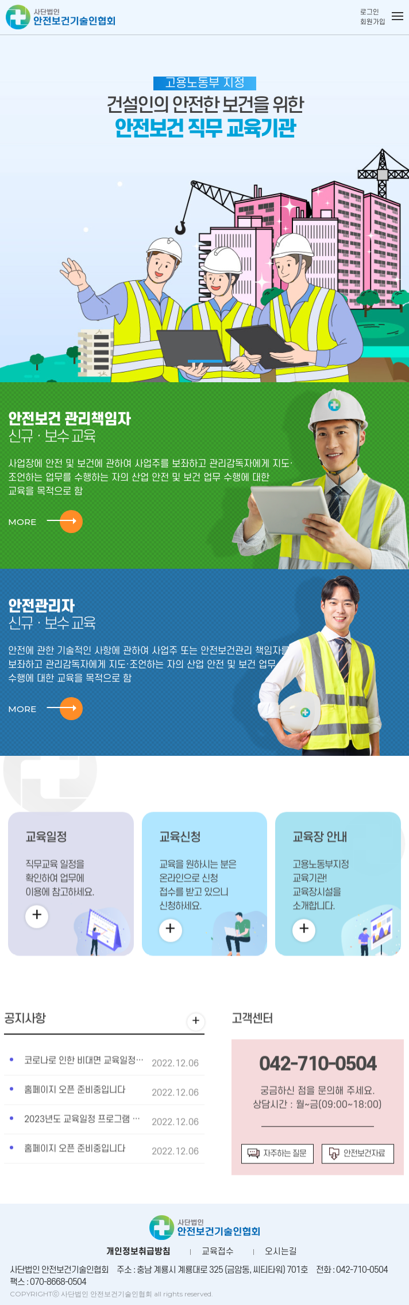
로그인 (369, 12)
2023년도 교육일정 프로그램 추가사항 (94, 1147)
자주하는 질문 (277, 1181)
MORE (42, 521)
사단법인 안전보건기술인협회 (60, 21)
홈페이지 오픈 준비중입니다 (74, 1118)
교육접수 (218, 1252)
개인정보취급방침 (138, 1252)
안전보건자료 (356, 1181)
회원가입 (372, 22)
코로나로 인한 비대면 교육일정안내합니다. (101, 1088)
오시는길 (281, 1252)
